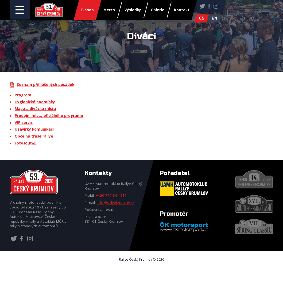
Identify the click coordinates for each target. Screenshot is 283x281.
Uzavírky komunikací (34, 129)
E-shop (87, 9)
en (214, 18)
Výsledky (133, 9)
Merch (109, 9)
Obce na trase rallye (34, 136)
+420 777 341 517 (111, 195)
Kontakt (181, 9)
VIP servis (24, 122)
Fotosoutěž (25, 143)
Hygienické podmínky (35, 102)
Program (23, 95)
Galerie (157, 9)
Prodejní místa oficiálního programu (49, 115)
